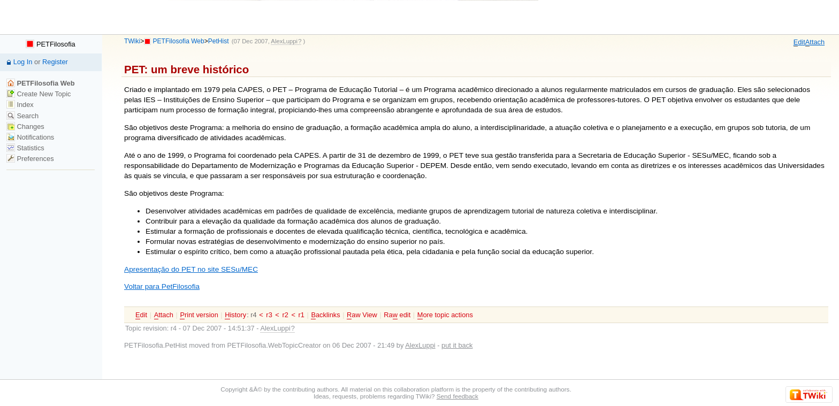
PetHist (218, 41)
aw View (362, 315)
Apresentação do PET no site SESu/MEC (191, 269)
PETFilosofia (50, 44)
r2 (285, 315)
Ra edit (397, 315)
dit (799, 42)
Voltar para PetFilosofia (162, 286)
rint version (199, 315)
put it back (456, 345)
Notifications (30, 137)
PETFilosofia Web (178, 41)
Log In (23, 62)
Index (20, 105)
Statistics (25, 148)
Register (55, 62)
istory (235, 315)
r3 (269, 315)
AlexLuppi (420, 345)
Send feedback (457, 396)
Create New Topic (38, 94)
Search (22, 116)
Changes (25, 126)
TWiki (132, 41)
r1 (301, 315)
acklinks (325, 315)
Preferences (30, 159)
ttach (815, 42)
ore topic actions (445, 315)
